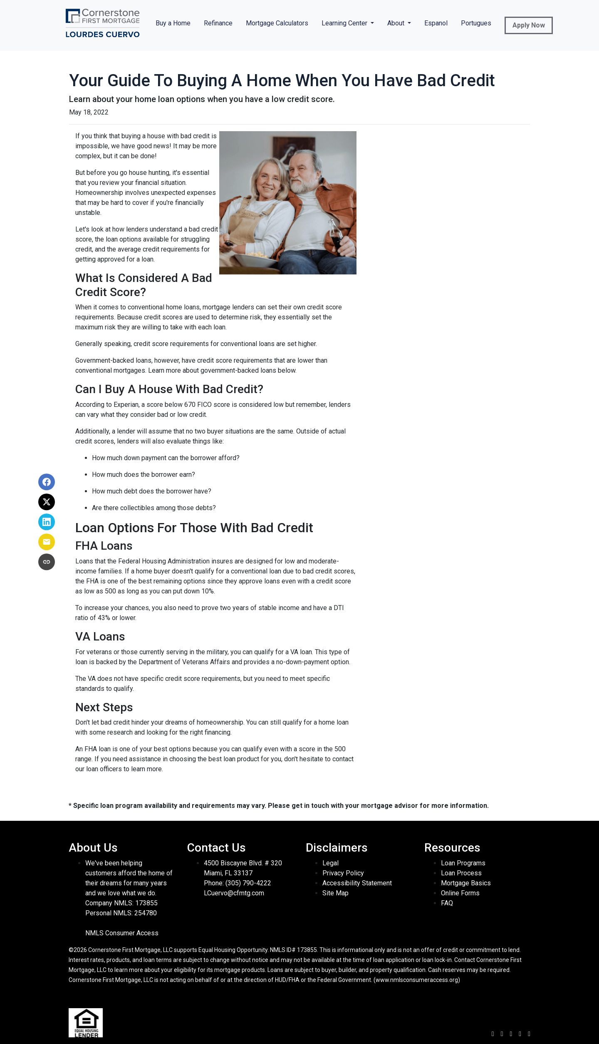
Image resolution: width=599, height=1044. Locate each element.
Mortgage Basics (466, 883)
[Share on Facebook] (46, 482)
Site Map (335, 893)
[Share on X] (46, 502)
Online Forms (460, 893)
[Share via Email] (46, 542)
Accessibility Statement (357, 883)
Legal (330, 863)
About (396, 23)
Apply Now (528, 25)
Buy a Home (173, 23)
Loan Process (461, 873)
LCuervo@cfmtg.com (234, 893)
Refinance (218, 23)
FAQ (447, 903)
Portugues (476, 23)
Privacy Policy (343, 873)
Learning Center (345, 23)
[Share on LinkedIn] (46, 522)
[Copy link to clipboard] (46, 562)
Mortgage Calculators (277, 23)
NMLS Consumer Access (121, 933)
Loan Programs (463, 863)
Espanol (436, 23)
